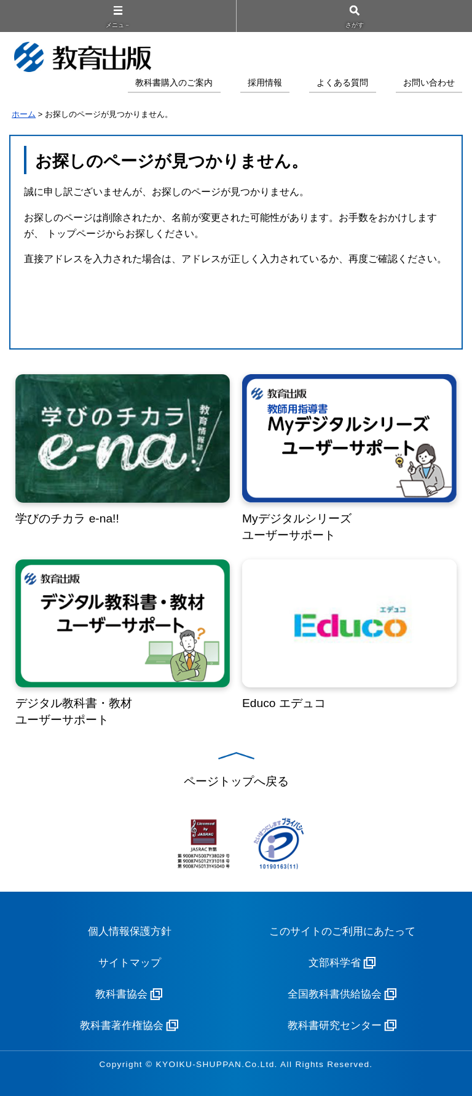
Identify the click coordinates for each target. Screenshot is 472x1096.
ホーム (24, 114)
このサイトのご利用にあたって (342, 931)
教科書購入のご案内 (174, 82)
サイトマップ (129, 963)
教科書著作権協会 (121, 1025)
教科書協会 (121, 994)
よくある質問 (342, 82)
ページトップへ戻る (236, 781)
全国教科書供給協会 (335, 994)
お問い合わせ (429, 82)
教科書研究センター (335, 1025)
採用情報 (265, 82)
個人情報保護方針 (129, 931)
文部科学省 (335, 963)
